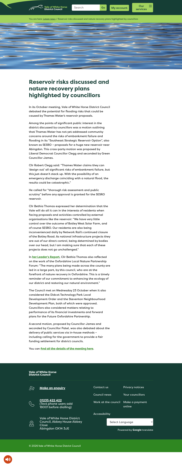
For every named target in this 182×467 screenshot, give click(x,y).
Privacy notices (133, 387)
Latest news (49, 18)
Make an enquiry (52, 388)
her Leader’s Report (46, 257)
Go (103, 7)
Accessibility (101, 414)
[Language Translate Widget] (130, 422)
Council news (102, 395)
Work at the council (106, 402)
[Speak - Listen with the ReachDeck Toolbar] (8, 459)
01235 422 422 (51, 400)
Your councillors (134, 395)
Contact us (100, 387)
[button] (142, 7)
